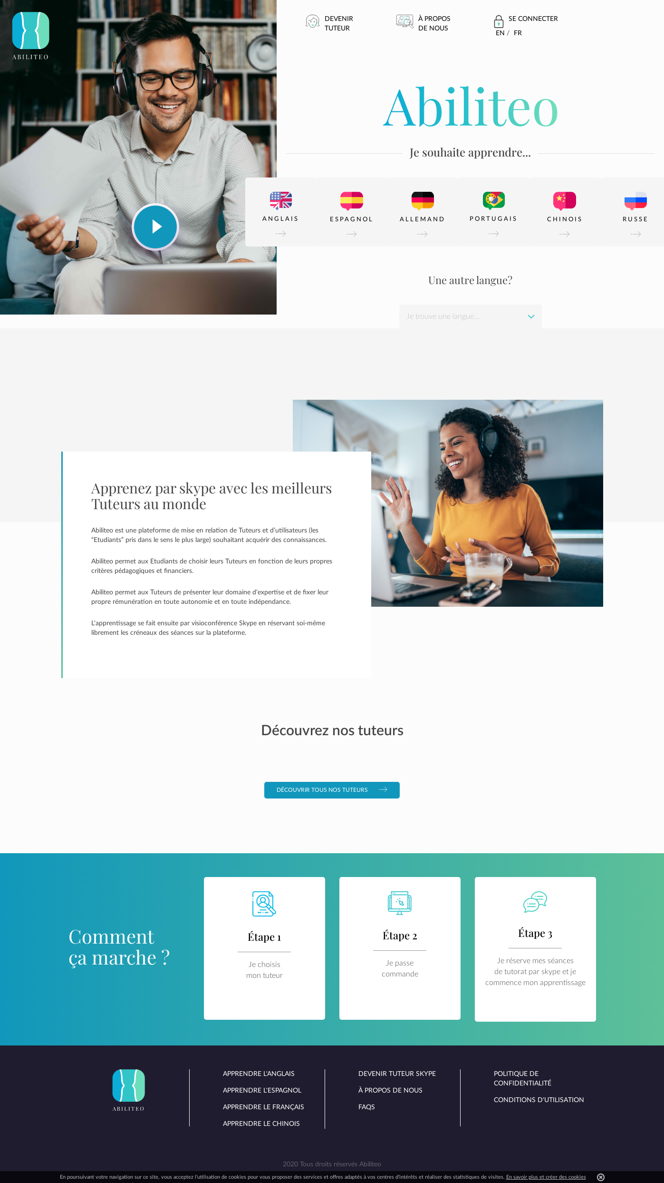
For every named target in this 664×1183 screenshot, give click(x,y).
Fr (518, 33)
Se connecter (533, 19)
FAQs (366, 1107)
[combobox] (470, 316)
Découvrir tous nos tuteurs (332, 790)
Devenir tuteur (339, 24)
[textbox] (470, 316)
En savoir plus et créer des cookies (546, 1177)
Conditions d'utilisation (539, 1100)
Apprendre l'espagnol (262, 1090)
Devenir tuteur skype (397, 1074)
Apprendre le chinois (261, 1124)
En (500, 33)
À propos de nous (434, 24)
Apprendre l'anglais (259, 1074)
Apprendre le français (263, 1107)
